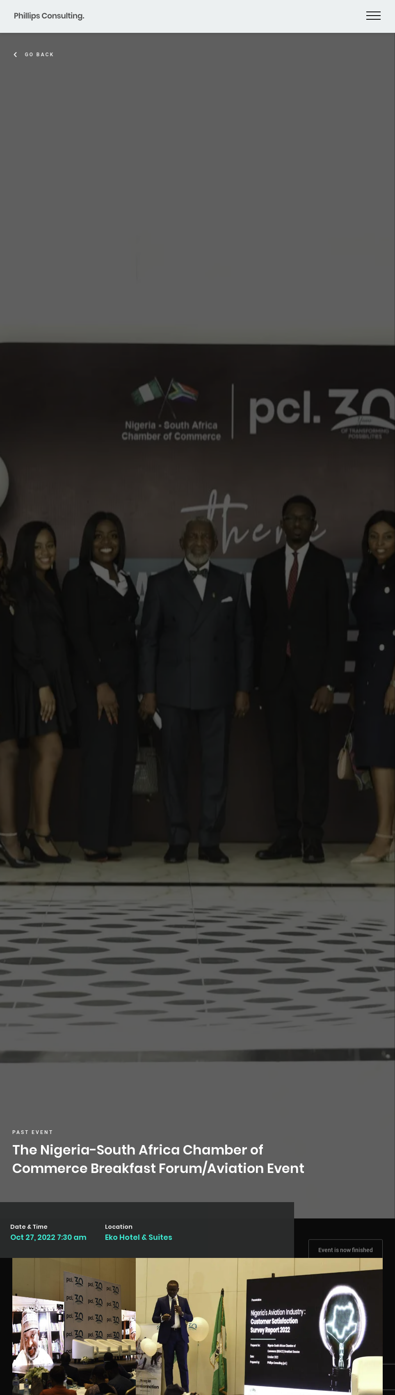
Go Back (41, 54)
